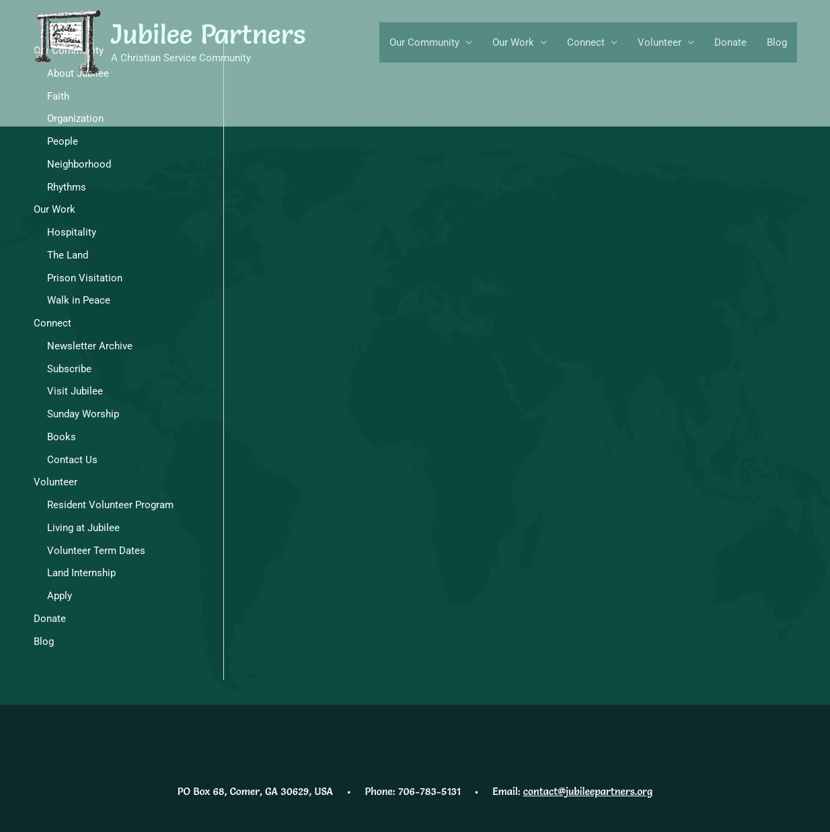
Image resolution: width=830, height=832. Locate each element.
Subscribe (69, 369)
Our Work (513, 42)
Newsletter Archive (90, 346)
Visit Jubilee (75, 391)
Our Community (424, 42)
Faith (58, 96)
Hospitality (71, 232)
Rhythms (66, 187)
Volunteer (659, 42)
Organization (75, 118)
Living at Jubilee (83, 528)
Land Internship (81, 573)
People (62, 141)
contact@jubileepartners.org (587, 791)
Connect (586, 42)
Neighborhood (79, 164)
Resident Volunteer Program (110, 505)
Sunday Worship (83, 414)
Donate (730, 42)
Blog (777, 42)
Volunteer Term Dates (96, 551)
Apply (59, 596)
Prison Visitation (84, 278)
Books (61, 437)
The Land (67, 255)
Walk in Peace (78, 300)
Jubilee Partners (208, 34)
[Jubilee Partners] (67, 42)
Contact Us (72, 460)
